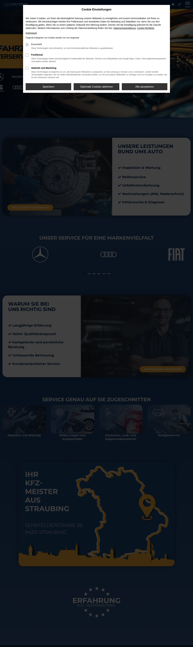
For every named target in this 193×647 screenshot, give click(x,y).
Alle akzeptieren (144, 86)
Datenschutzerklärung (124, 28)
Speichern (48, 86)
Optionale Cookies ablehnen (96, 86)
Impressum (31, 33)
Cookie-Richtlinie (145, 28)
